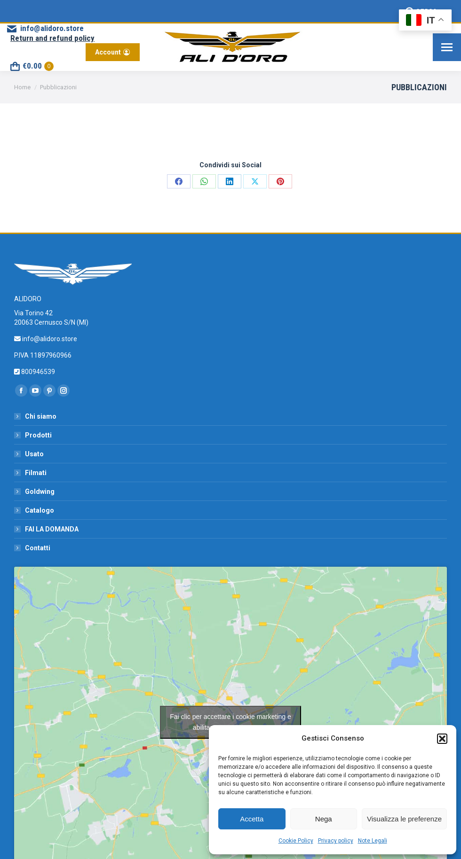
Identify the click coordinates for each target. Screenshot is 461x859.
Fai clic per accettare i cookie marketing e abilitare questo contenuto (230, 722)
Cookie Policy (295, 840)
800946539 (37, 371)
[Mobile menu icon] (447, 47)
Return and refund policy (52, 38)
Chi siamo (40, 416)
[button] (442, 738)
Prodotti (38, 435)
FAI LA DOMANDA (52, 529)
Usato (34, 454)
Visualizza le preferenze (404, 819)
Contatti (37, 548)
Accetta (251, 819)
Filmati (36, 472)
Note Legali (372, 840)
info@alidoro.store (45, 28)
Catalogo (39, 510)
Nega (323, 819)
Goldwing (40, 491)
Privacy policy (335, 840)
